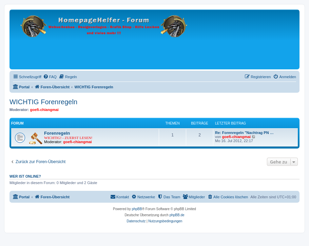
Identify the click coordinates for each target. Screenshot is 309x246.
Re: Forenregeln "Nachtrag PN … (244, 133)
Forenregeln (57, 133)
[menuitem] (50, 77)
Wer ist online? (25, 176)
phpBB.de (177, 215)
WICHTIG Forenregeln (43, 102)
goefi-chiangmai (44, 110)
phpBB (137, 209)
